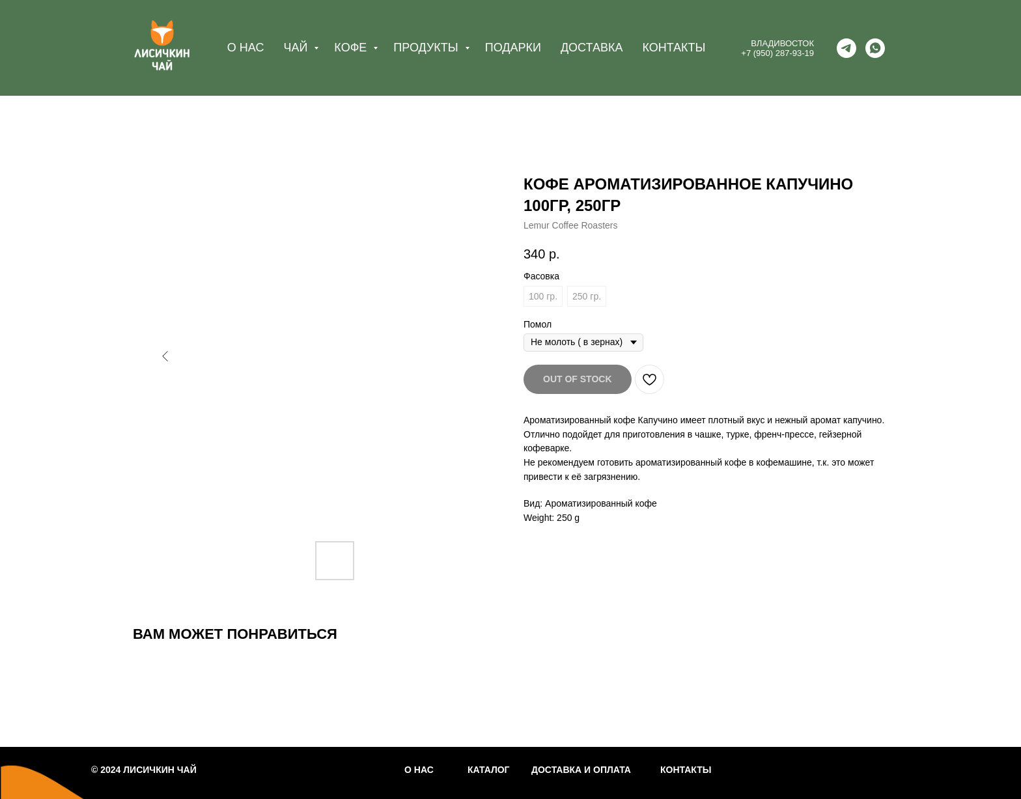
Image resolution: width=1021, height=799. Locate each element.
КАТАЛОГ (489, 769)
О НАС (245, 47)
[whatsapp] (875, 48)
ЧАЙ (297, 47)
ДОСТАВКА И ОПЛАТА (581, 769)
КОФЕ (352, 47)
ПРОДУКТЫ (427, 47)
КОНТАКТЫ (673, 47)
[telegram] (846, 48)
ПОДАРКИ (513, 47)
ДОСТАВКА (592, 47)
